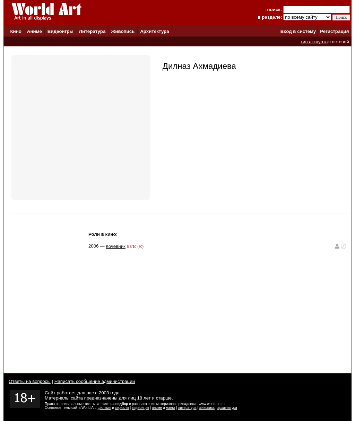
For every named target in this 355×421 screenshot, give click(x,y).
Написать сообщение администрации (94, 381)
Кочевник (115, 246)
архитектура (227, 408)
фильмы (104, 408)
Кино (15, 31)
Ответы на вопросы (30, 381)
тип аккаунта (314, 41)
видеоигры (140, 408)
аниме (157, 408)
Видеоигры (60, 31)
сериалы (122, 408)
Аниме (34, 31)
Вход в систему (298, 31)
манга (170, 408)
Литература (92, 31)
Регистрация (334, 31)
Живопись (123, 31)
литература (187, 408)
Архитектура (154, 31)
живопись (207, 408)
